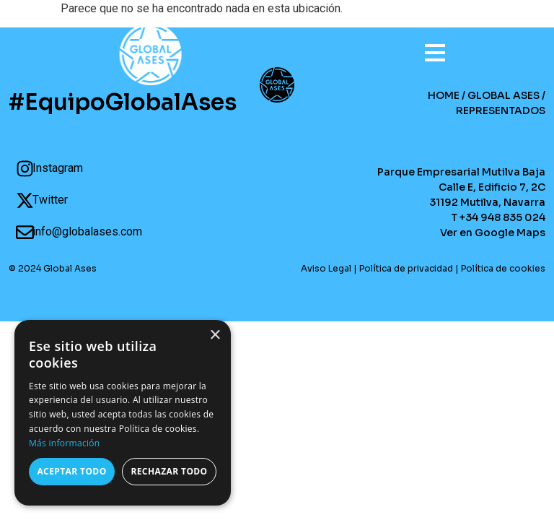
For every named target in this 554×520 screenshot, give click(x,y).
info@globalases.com (87, 231)
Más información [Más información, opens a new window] (64, 443)
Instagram (57, 168)
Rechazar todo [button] (169, 471)
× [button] (214, 335)
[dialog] (122, 413)
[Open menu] (428, 46)
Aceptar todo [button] (71, 471)
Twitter (50, 200)
